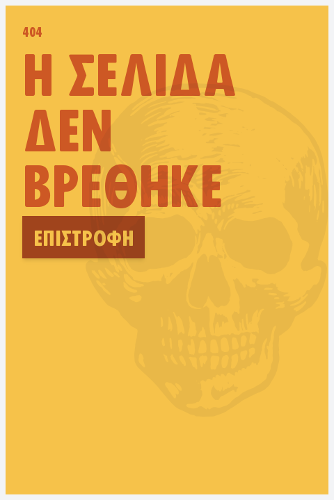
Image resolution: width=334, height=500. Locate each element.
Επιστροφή (83, 236)
